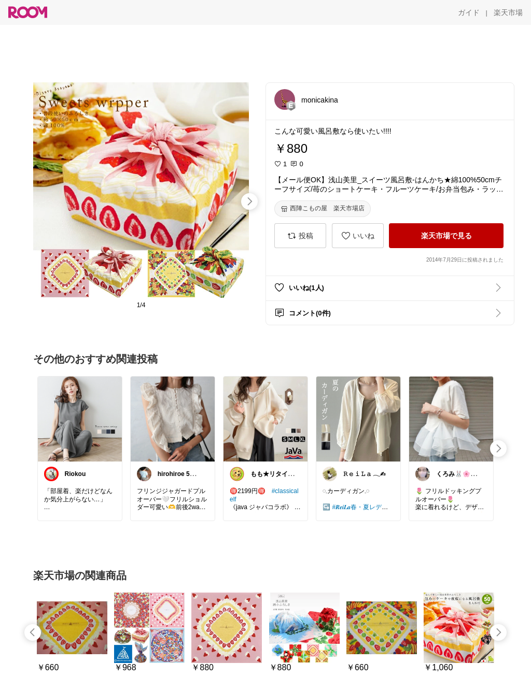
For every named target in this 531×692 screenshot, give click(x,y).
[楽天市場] (508, 12)
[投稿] (300, 235)
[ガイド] (469, 12)
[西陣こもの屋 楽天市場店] (322, 208)
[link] (80, 418)
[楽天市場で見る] (446, 235)
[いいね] (358, 235)
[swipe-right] (249, 201)
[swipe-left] (32, 632)
